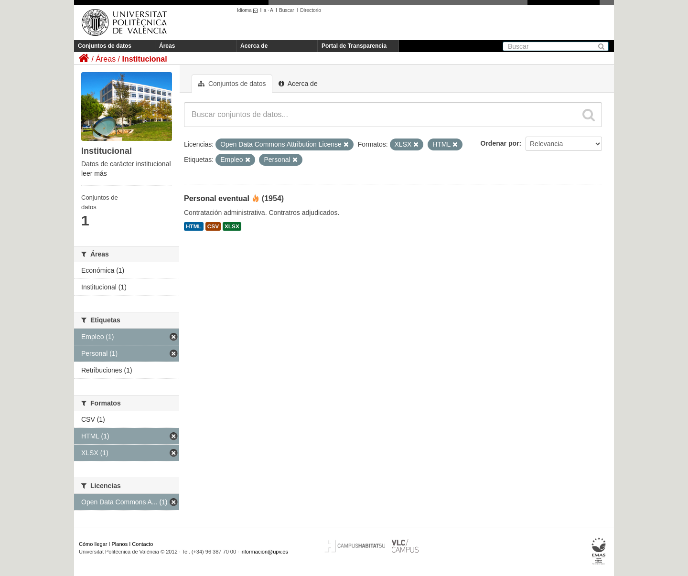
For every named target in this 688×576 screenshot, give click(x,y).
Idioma (248, 10)
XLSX (232, 226)
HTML (194, 226)
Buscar (286, 10)
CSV (213, 226)
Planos (120, 544)
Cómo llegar (93, 544)
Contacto (142, 544)
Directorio (310, 10)
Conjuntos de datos (104, 46)
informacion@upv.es (264, 552)
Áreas (167, 46)
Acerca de (254, 46)
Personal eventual (216, 198)
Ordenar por (500, 143)
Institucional (144, 59)
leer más (94, 173)
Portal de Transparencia (354, 46)
